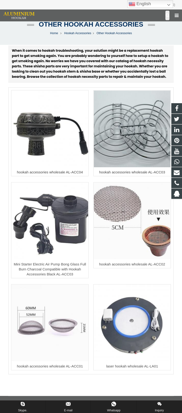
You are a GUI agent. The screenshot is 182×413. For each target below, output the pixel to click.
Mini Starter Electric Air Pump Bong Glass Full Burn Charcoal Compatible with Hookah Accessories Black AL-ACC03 (50, 269)
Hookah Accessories (77, 33)
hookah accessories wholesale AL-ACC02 (132, 264)
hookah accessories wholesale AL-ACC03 (132, 172)
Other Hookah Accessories (91, 24)
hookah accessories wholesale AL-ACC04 (50, 172)
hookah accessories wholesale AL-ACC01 (50, 366)
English (140, 4)
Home (54, 33)
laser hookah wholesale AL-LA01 (132, 366)
